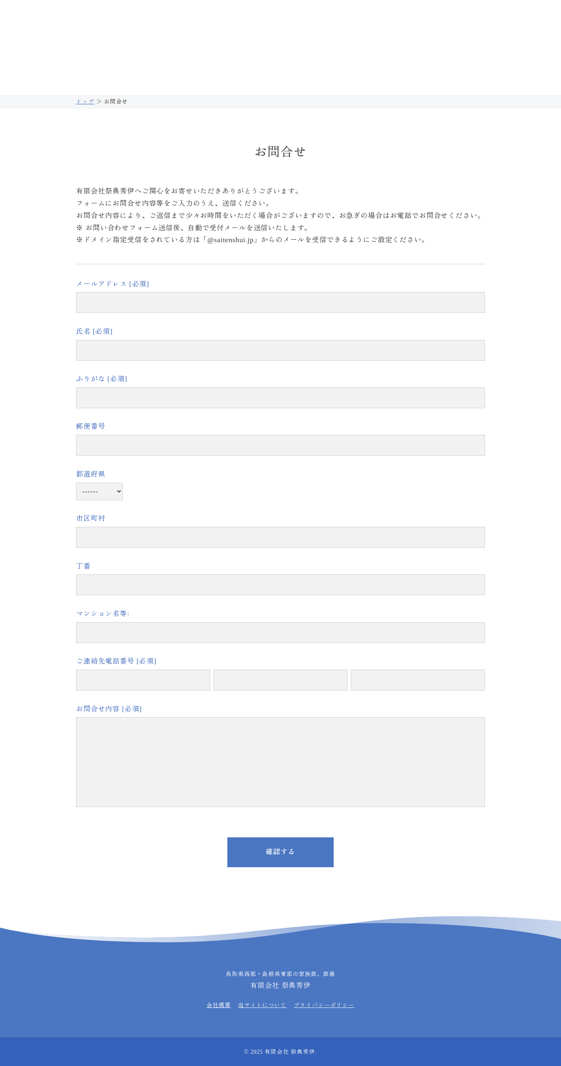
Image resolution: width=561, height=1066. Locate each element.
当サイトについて (262, 1005)
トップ (85, 102)
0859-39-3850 (324, 18)
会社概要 (218, 1005)
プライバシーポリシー (324, 1005)
